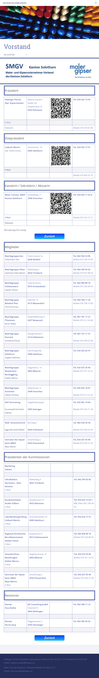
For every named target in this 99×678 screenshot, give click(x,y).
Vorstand (31, 54)
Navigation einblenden (14, 3)
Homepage (20, 54)
